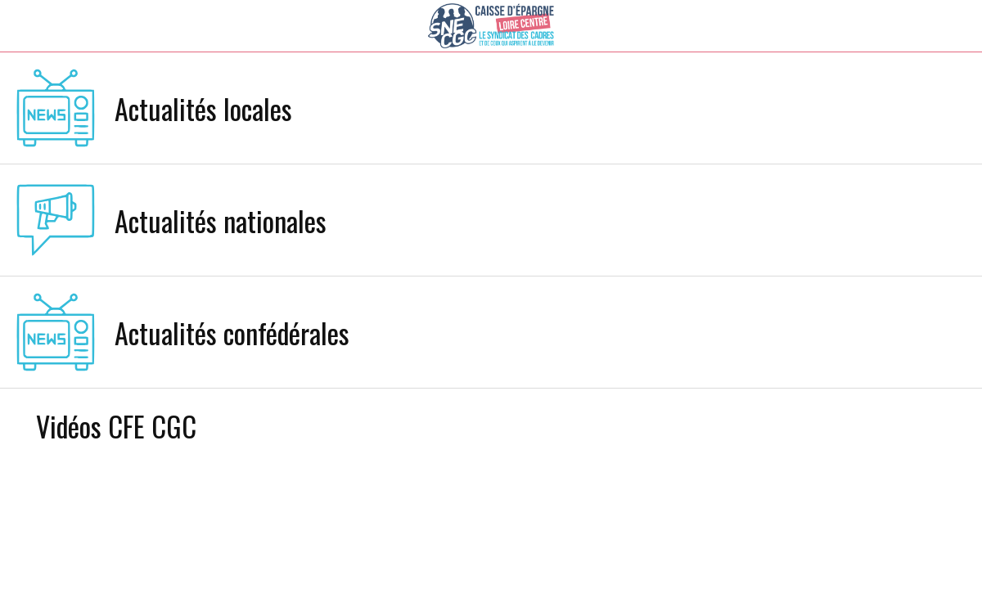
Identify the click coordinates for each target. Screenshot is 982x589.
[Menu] (26, 26)
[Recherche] (913, 26)
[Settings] (955, 26)
